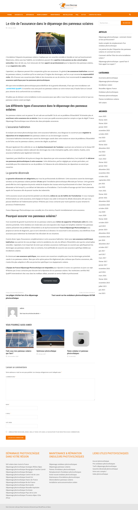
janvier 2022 (103, 166)
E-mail (8, 413)
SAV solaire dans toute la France (17, 464)
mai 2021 (102, 187)
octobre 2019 (103, 222)
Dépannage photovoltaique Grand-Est (19, 477)
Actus (83, 14)
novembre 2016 (104, 268)
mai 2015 (102, 293)
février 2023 (103, 145)
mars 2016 (102, 275)
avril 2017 (102, 254)
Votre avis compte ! (100, 471)
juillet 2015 (102, 286)
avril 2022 (102, 155)
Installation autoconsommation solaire (63, 482)
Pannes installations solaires (109, 99)
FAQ (77, 14)
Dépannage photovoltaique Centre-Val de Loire (22, 474)
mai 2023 (102, 137)
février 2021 (103, 194)
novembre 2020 (104, 205)
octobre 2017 (103, 247)
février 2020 (103, 219)
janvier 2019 (103, 229)
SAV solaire (103, 103)
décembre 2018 (104, 233)
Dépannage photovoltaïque (108, 81)
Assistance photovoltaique (108, 78)
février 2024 (103, 123)
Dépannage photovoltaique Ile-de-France (20, 482)
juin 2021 (102, 183)
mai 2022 (102, 152)
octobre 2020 (103, 208)
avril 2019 (102, 226)
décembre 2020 (104, 201)
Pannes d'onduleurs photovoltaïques (62, 469)
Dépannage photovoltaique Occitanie (19, 490)
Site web (9, 422)
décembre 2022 (104, 148)
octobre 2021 (103, 176)
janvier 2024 (103, 127)
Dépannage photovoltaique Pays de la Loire (21, 493)
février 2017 (103, 261)
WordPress (42, 507)
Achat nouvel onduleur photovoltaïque (63, 474)
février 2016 (103, 279)
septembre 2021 (104, 180)
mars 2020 (102, 215)
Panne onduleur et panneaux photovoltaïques (77, 352)
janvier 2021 (103, 198)
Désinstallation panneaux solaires (61, 480)
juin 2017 (102, 251)
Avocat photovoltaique (101, 461)
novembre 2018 (104, 237)
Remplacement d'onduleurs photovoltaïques (65, 472)
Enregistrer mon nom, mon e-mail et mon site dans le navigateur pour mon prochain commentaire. (44, 432)
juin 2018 (102, 240)
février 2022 (103, 162)
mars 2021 (102, 191)
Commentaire (11, 377)
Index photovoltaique (100, 474)
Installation (68, 14)
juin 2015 (102, 290)
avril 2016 (102, 272)
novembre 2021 (104, 173)
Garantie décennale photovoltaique (105, 469)
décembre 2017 (104, 244)
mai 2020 (102, 212)
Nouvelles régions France (108, 88)
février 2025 (103, 120)
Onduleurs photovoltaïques (108, 92)
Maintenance (55, 14)
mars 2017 (102, 258)
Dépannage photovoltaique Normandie (20, 485)
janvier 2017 (103, 265)
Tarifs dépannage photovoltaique (105, 466)
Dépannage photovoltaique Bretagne (19, 472)
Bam (49, 507)
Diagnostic (19, 14)
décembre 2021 (104, 169)
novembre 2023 (104, 130)
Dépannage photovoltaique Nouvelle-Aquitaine (22, 487)
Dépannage (30, 14)
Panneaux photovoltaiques (108, 95)
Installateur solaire (105, 85)
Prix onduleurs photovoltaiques (104, 464)
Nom (8, 404)
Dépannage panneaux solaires (59, 467)
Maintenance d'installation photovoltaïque (64, 477)
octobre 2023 (103, 134)
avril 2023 (102, 141)
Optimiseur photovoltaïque (46, 351)
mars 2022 (102, 159)
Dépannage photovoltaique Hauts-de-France (22, 480)
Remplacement (42, 14)
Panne (9, 14)
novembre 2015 (104, 283)
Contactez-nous (95, 14)
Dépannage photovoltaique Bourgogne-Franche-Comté (25, 469)
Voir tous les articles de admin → (30, 313)
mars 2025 (102, 116)
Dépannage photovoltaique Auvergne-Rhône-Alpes (24, 467)
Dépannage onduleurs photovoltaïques (63, 464)
